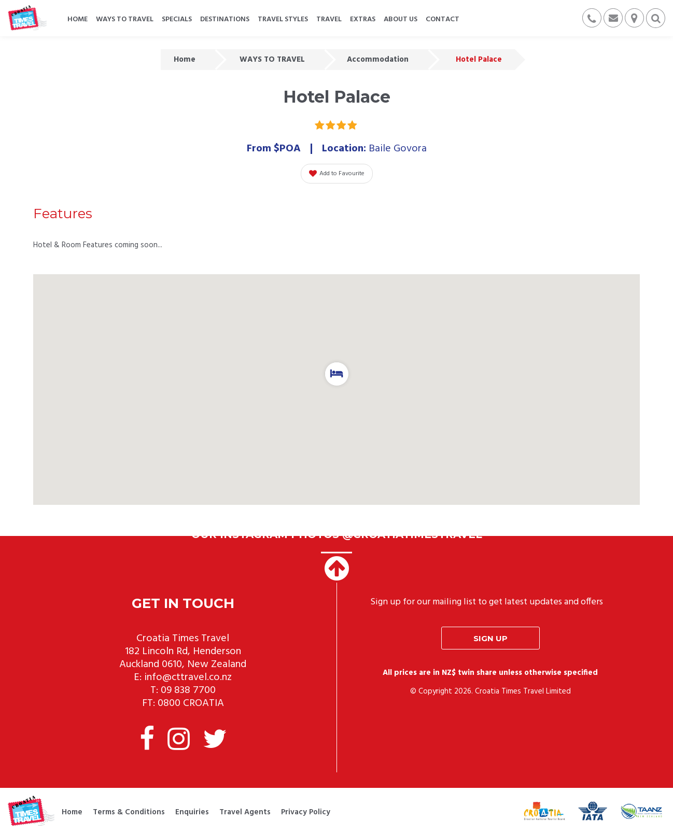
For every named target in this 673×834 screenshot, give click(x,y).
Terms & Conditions (129, 812)
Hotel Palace (479, 59)
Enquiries (192, 812)
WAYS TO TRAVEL (272, 59)
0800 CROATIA (191, 703)
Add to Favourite (336, 173)
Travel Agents (245, 812)
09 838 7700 (188, 690)
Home (184, 59)
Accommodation (378, 59)
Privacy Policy (305, 812)
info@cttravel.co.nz (188, 677)
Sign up (490, 638)
